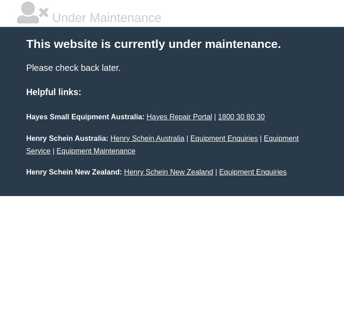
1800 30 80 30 (241, 117)
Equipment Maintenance (95, 151)
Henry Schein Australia (148, 138)
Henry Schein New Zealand (168, 172)
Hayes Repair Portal (179, 117)
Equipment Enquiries (224, 138)
